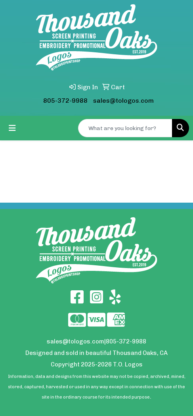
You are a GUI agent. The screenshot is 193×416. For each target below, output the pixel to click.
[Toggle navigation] (12, 128)
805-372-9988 (65, 100)
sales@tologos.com (123, 100)
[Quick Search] (125, 128)
